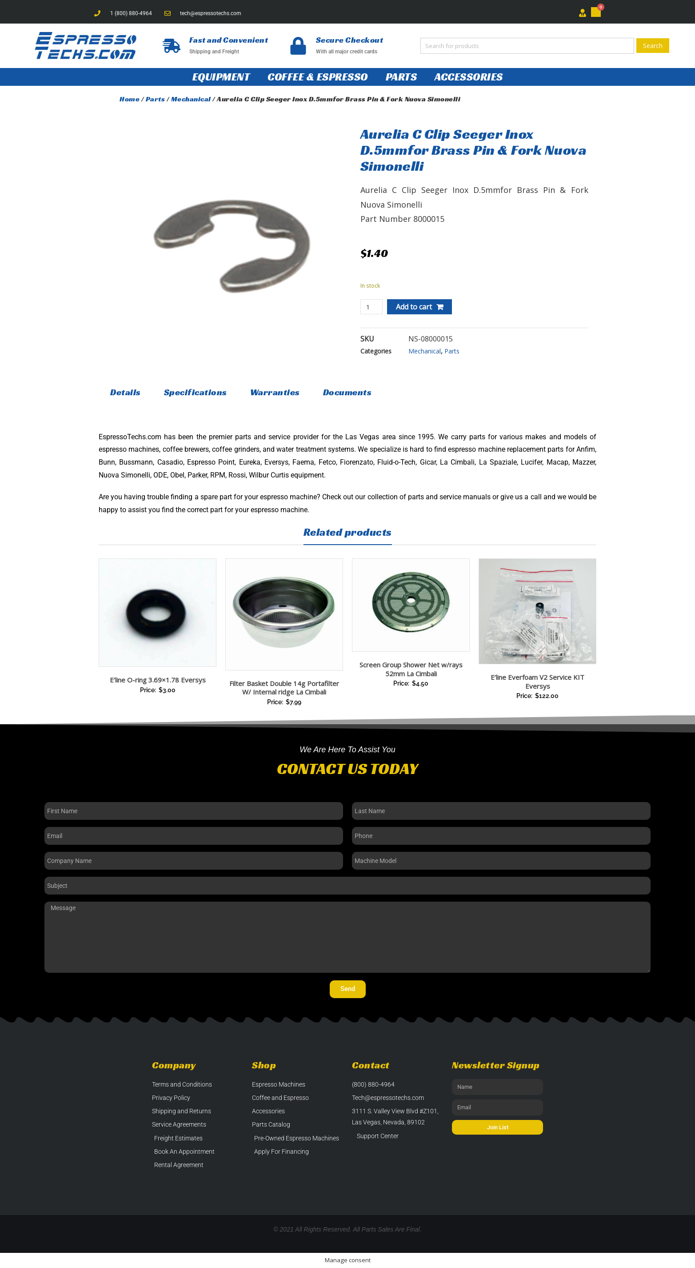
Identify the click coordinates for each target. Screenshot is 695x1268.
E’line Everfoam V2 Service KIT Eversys (537, 681)
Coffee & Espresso (318, 76)
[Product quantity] (371, 306)
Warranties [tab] (275, 392)
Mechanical (191, 99)
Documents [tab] (347, 392)
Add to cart (414, 307)
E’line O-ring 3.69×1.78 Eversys (158, 679)
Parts (401, 76)
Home (130, 99)
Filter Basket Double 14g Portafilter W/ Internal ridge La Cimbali (284, 688)
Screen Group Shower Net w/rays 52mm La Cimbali (411, 669)
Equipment (221, 76)
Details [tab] (125, 392)
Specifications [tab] (195, 392)
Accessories (469, 76)
